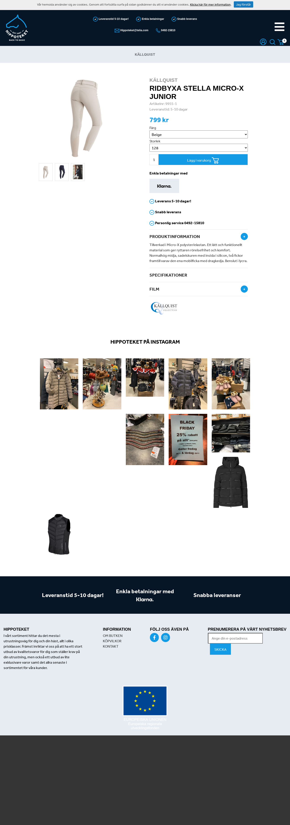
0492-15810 (167, 30)
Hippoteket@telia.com (134, 30)
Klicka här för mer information (210, 4)
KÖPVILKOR (112, 641)
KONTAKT (110, 646)
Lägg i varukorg (203, 160)
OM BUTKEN (112, 635)
